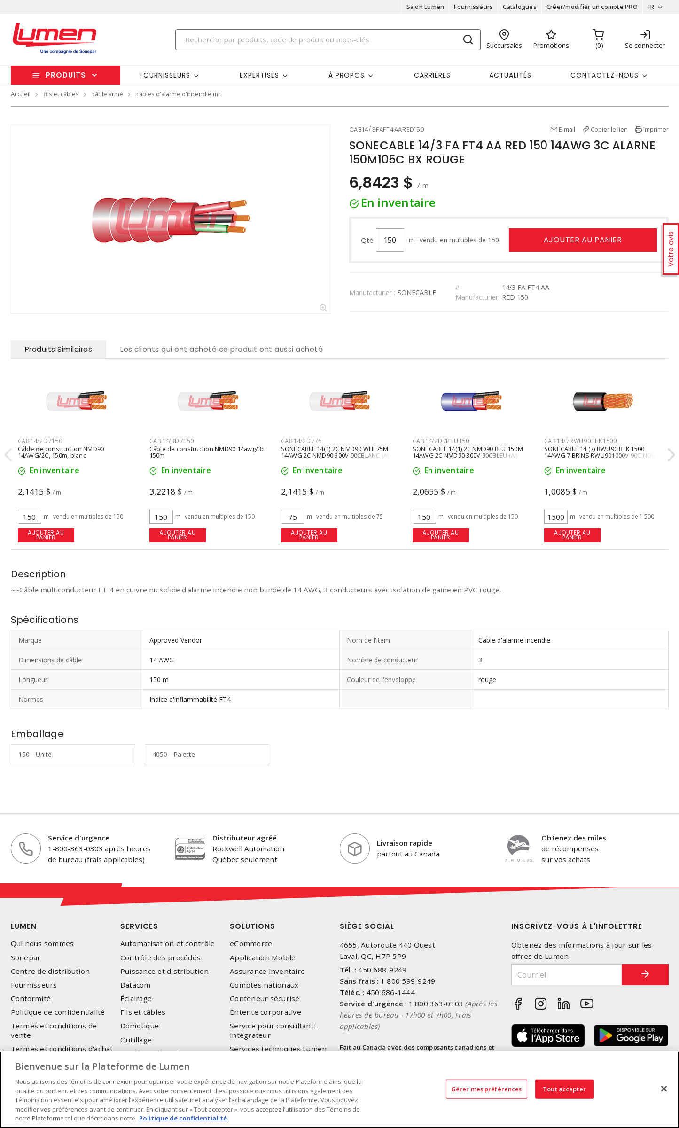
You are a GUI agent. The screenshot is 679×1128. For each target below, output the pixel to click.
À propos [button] (346, 75)
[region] (339, 1089)
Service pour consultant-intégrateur (273, 1030)
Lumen (24, 926)
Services (139, 926)
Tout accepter (564, 1088)
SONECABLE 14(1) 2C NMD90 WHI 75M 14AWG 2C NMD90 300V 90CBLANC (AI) (335, 452)
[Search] (328, 39)
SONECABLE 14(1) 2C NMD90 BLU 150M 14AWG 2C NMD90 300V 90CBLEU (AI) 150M (468, 456)
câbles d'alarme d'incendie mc (178, 94)
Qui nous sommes (42, 943)
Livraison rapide (404, 843)
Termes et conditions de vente (54, 1030)
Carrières (432, 75)
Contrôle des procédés (160, 957)
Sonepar (26, 957)
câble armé (107, 94)
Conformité (31, 998)
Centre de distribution (50, 971)
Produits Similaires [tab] (59, 349)
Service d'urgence (78, 837)
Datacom (135, 984)
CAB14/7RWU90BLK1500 (580, 440)
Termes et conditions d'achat (62, 1048)
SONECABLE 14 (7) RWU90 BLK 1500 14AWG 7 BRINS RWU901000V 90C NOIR (600, 452)
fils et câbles (61, 94)
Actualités (510, 75)
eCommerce (251, 943)
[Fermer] (664, 1088)
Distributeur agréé (244, 837)
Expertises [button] (259, 75)
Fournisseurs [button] (165, 75)
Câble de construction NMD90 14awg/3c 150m (207, 452)
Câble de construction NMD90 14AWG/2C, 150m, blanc (61, 452)
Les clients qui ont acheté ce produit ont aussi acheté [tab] (221, 349)
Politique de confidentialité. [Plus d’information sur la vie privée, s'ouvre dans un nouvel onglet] (183, 1118)
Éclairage (136, 998)
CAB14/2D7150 (40, 440)
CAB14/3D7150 (171, 440)
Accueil (21, 94)
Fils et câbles (143, 1012)
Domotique (139, 1025)
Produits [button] (66, 75)
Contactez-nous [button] (604, 75)
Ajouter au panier (583, 239)
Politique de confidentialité (58, 1012)
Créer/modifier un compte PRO (592, 6)
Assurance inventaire (267, 971)
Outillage (136, 1039)
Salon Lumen (425, 6)
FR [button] (651, 6)
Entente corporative (265, 1012)
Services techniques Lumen (278, 1048)
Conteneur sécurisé (265, 998)
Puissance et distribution (164, 971)
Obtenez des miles (573, 837)
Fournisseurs (473, 6)
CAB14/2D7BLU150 (441, 440)
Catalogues (520, 6)
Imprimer (656, 129)
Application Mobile (263, 957)
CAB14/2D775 (301, 440)
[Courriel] (566, 974)
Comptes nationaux (264, 984)
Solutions (252, 926)
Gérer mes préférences (486, 1088)
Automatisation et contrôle (167, 943)
